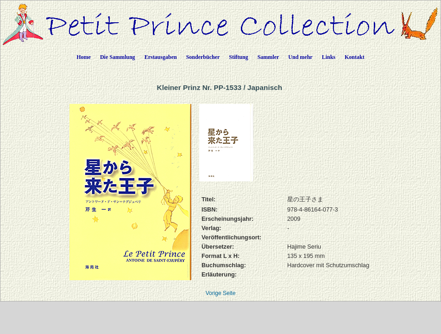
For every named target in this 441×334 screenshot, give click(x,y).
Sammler (268, 57)
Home (83, 57)
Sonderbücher (203, 57)
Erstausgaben (161, 57)
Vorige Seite (221, 293)
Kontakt (355, 57)
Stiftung (238, 57)
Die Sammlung (117, 57)
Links (328, 57)
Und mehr (300, 57)
